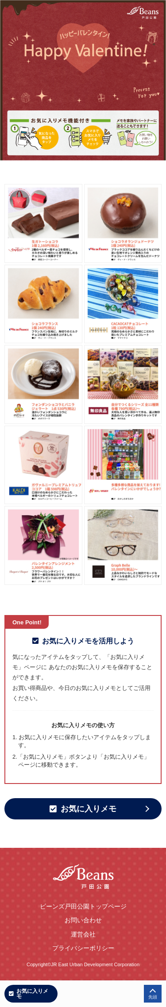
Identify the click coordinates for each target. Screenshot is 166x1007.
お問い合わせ (83, 920)
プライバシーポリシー (83, 948)
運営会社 (83, 934)
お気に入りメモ (83, 808)
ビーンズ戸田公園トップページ (83, 906)
